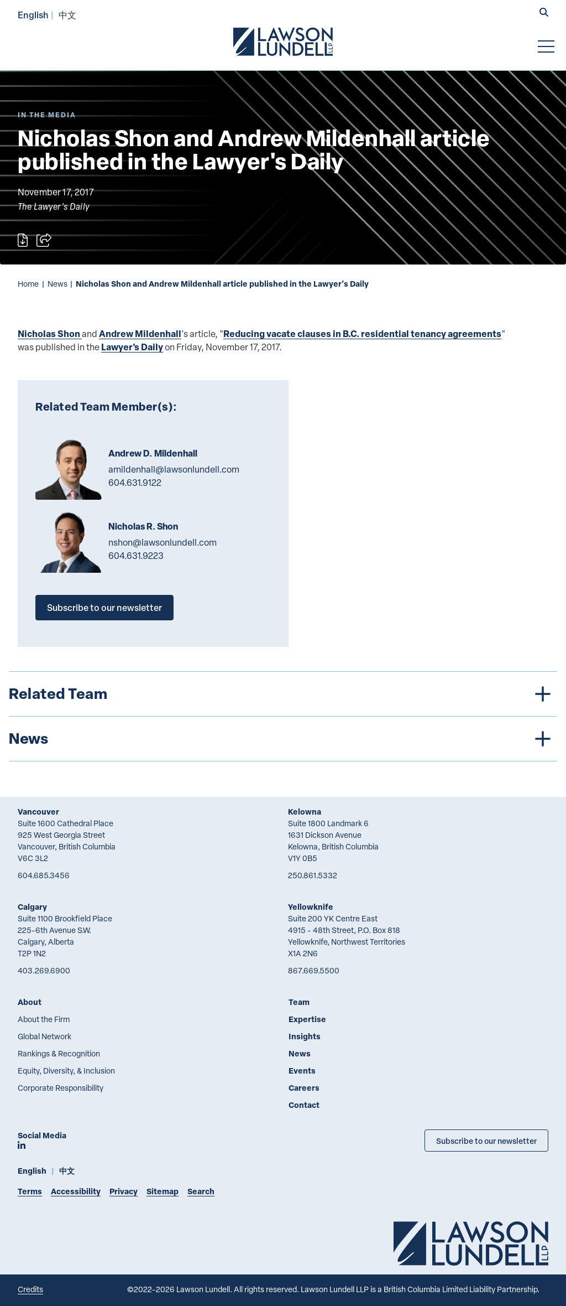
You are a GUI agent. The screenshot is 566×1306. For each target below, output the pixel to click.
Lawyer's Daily (132, 346)
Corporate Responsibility (60, 1087)
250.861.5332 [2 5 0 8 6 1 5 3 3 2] (312, 875)
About (29, 1002)
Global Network (44, 1036)
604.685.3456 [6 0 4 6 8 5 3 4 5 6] (44, 875)
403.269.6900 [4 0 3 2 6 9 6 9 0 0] (44, 970)
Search (200, 1191)
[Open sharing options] (43, 240)
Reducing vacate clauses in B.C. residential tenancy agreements (362, 333)
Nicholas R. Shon (143, 526)
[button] (543, 13)
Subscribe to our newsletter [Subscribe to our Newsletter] (486, 1140)
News (57, 283)
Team (299, 1002)
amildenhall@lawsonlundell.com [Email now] (173, 469)
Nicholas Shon (50, 333)
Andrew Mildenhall (140, 333)
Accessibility (76, 1191)
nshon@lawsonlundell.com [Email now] (162, 542)
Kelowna (304, 811)
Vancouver (38, 811)
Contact (304, 1105)
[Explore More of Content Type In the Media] (47, 115)
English (33, 14)
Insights (305, 1036)
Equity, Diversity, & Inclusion (66, 1070)
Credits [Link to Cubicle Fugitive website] (30, 1289)
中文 (67, 14)
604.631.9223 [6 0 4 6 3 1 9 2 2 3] (136, 556)
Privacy (123, 1191)
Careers (304, 1087)
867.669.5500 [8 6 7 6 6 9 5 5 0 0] (313, 970)
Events (302, 1070)
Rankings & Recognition (59, 1053)
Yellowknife (310, 907)
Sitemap (162, 1191)
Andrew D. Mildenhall (152, 453)
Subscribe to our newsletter (104, 607)
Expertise (307, 1019)
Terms (30, 1191)
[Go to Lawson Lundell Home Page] (283, 41)
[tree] (283, 716)
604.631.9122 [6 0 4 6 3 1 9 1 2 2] (134, 482)
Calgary (32, 907)
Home (28, 283)
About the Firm (44, 1019)
